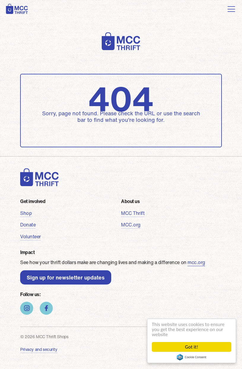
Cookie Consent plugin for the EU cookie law (192, 357)
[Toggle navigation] (231, 9)
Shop (26, 213)
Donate (28, 224)
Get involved (32, 201)
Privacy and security (39, 349)
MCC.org (131, 224)
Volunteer (30, 236)
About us (130, 201)
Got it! (191, 347)
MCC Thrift (132, 213)
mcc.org (196, 262)
